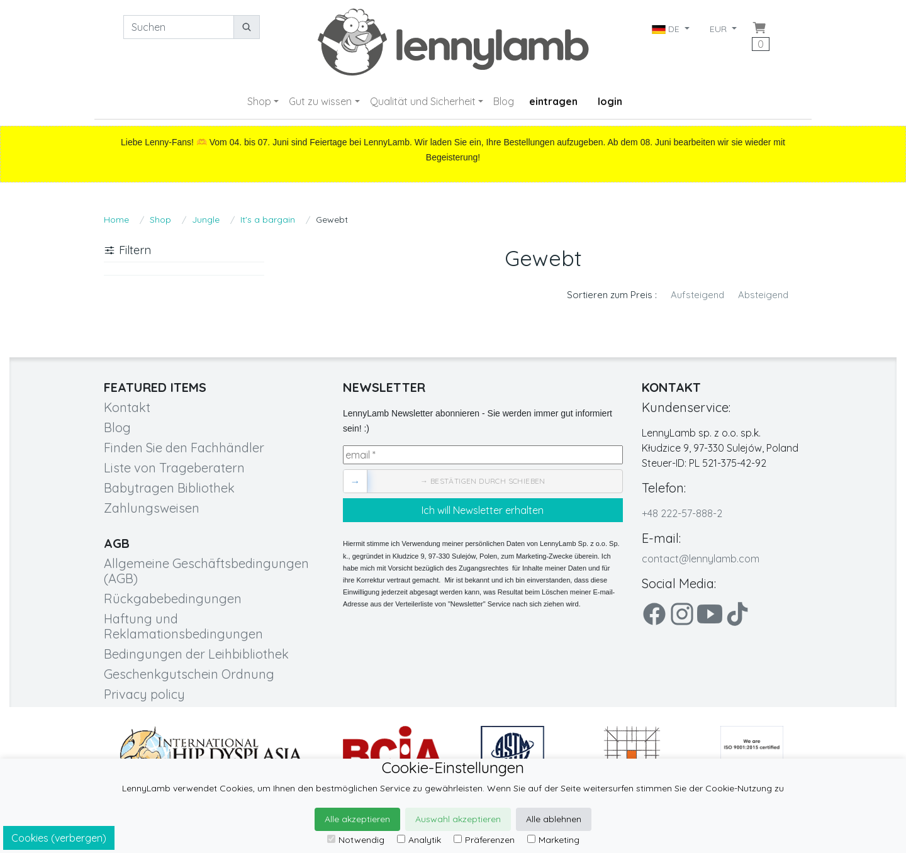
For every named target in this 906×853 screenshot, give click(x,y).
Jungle (206, 219)
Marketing (553, 839)
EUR (719, 29)
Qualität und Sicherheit (423, 101)
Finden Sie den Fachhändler (184, 447)
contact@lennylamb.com (700, 558)
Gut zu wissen (320, 101)
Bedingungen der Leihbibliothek (196, 654)
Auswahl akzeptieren (458, 819)
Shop (259, 101)
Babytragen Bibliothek (169, 488)
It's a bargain (267, 219)
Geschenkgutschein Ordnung (189, 674)
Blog (503, 101)
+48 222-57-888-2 (682, 513)
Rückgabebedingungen (173, 598)
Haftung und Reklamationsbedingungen (183, 626)
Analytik (419, 839)
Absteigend (763, 295)
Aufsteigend (697, 295)
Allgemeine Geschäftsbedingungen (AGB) (206, 570)
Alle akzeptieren (357, 819)
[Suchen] (178, 27)
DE (667, 29)
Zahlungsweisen (151, 508)
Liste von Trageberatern (174, 468)
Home (116, 219)
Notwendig (355, 839)
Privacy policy (144, 694)
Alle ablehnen (553, 819)
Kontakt (127, 407)
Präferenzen (484, 839)
